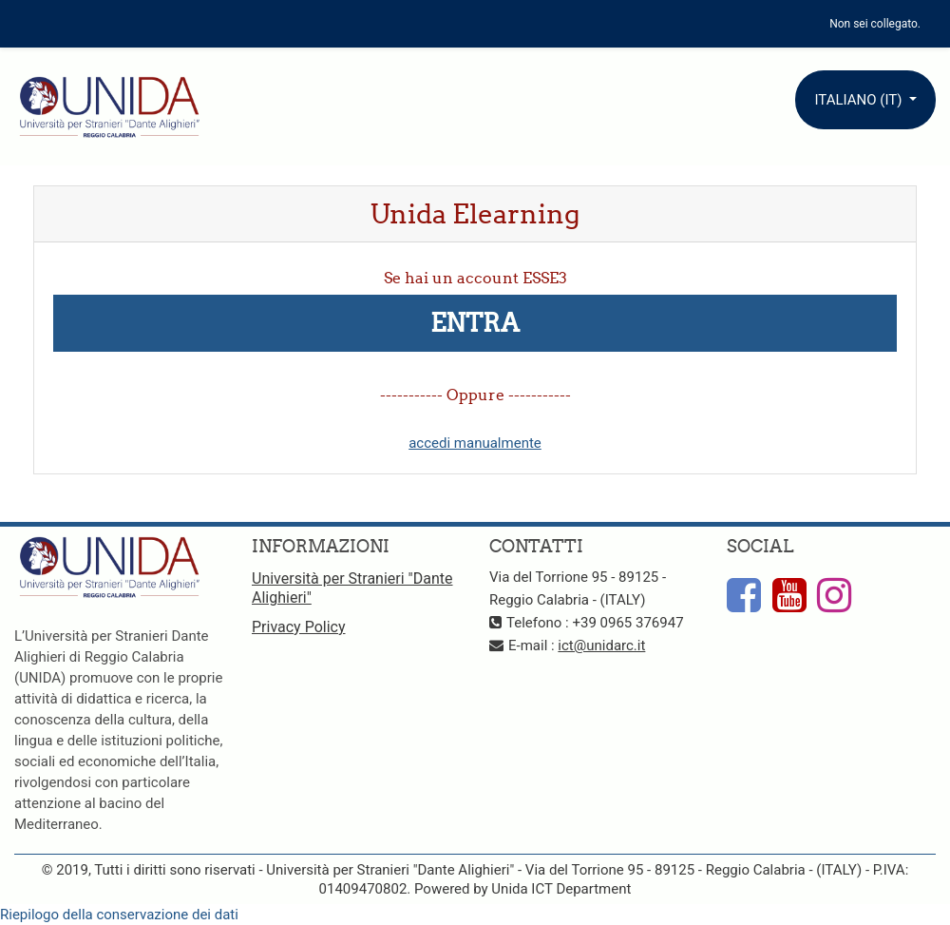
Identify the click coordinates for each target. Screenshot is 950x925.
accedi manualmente (475, 443)
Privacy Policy (299, 627)
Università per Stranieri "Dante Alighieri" (352, 588)
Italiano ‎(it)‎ (859, 99)
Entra (475, 322)
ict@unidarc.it (601, 645)
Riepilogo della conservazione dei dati (119, 914)
